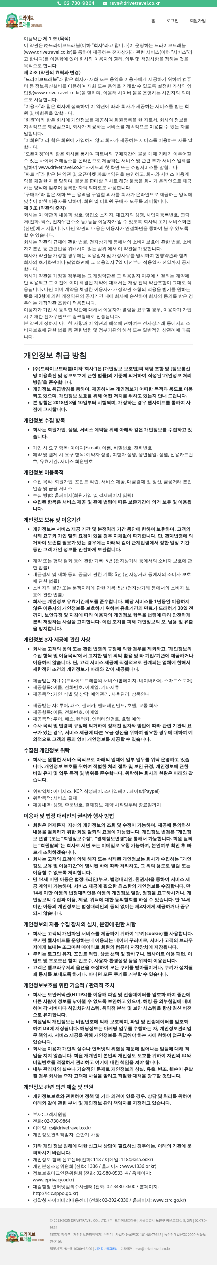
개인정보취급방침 (106, 1249)
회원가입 (198, 20)
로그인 (173, 20)
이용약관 (126, 1249)
